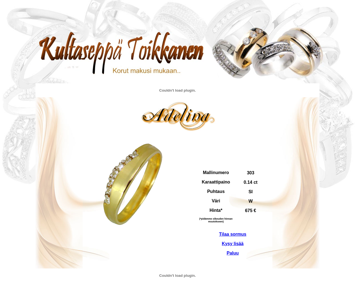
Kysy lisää (233, 243)
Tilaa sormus (232, 234)
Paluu (233, 253)
